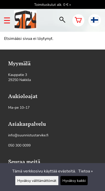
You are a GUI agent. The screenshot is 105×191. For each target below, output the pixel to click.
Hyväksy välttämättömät (36, 180)
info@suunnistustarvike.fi (28, 135)
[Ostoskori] (78, 20)
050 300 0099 (19, 145)
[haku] (62, 20)
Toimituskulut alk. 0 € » (52, 4)
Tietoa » (85, 171)
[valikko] (7, 20)
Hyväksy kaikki (74, 180)
